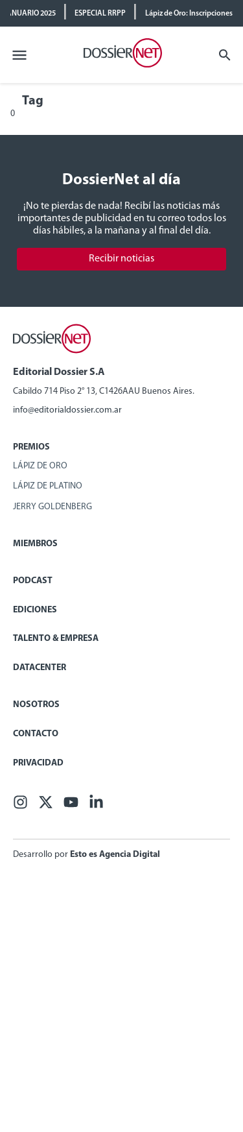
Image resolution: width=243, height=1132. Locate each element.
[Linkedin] (96, 807)
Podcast (32, 581)
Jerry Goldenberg (52, 507)
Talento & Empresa (55, 639)
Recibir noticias (121, 259)
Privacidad (38, 763)
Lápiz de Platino (47, 486)
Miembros (35, 544)
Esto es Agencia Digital (115, 855)
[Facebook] (20, 807)
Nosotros (36, 705)
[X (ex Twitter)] (45, 807)
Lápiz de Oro (40, 466)
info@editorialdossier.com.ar (67, 410)
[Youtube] (71, 807)
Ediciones (35, 610)
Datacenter (39, 668)
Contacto (35, 734)
